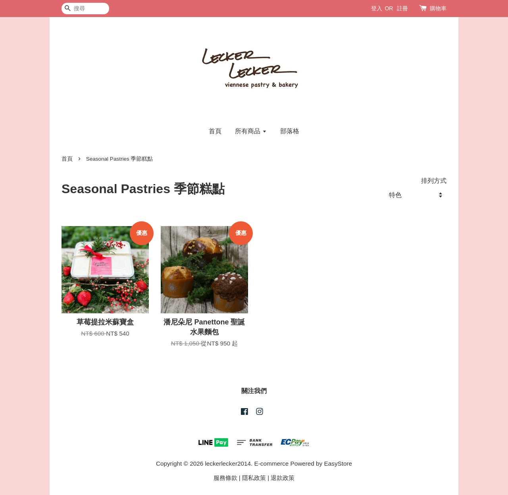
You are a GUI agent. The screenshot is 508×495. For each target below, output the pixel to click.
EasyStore (338, 463)
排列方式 (433, 180)
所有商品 (250, 131)
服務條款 (225, 477)
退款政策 (282, 477)
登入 (376, 8)
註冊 (402, 8)
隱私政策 (254, 477)
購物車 (438, 8)
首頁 (215, 131)
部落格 (289, 131)
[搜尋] (85, 8)
